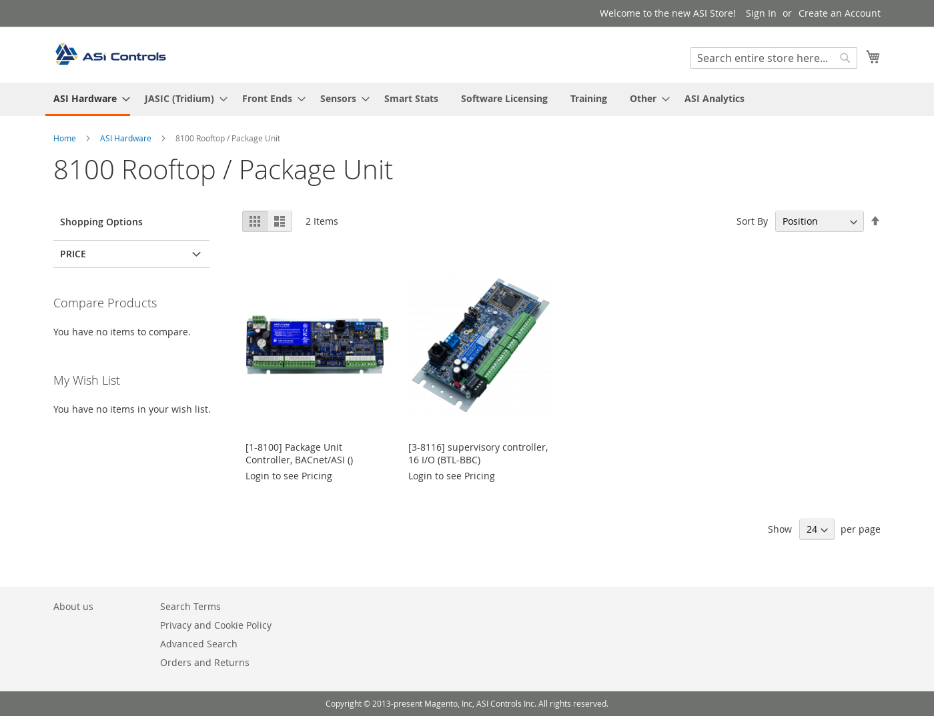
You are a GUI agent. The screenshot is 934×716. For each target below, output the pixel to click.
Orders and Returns (205, 662)
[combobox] (773, 58)
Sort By (752, 221)
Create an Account (840, 13)
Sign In (761, 13)
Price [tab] (73, 253)
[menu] (467, 99)
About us (73, 606)
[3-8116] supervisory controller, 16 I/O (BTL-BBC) (478, 453)
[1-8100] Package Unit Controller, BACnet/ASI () (299, 453)
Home (65, 138)
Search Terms (190, 606)
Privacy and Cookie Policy (216, 625)
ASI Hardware (126, 138)
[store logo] (110, 54)
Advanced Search (199, 643)
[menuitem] (87, 99)
